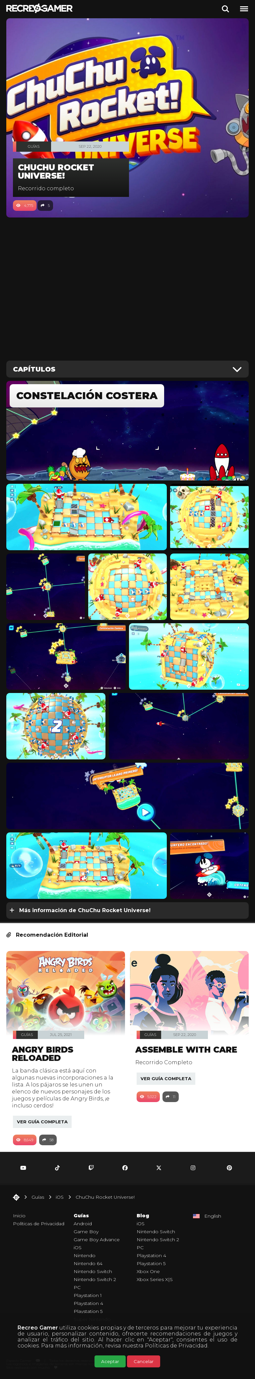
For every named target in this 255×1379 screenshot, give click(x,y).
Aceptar (110, 1361)
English (212, 1216)
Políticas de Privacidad (176, 1345)
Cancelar (144, 1361)
